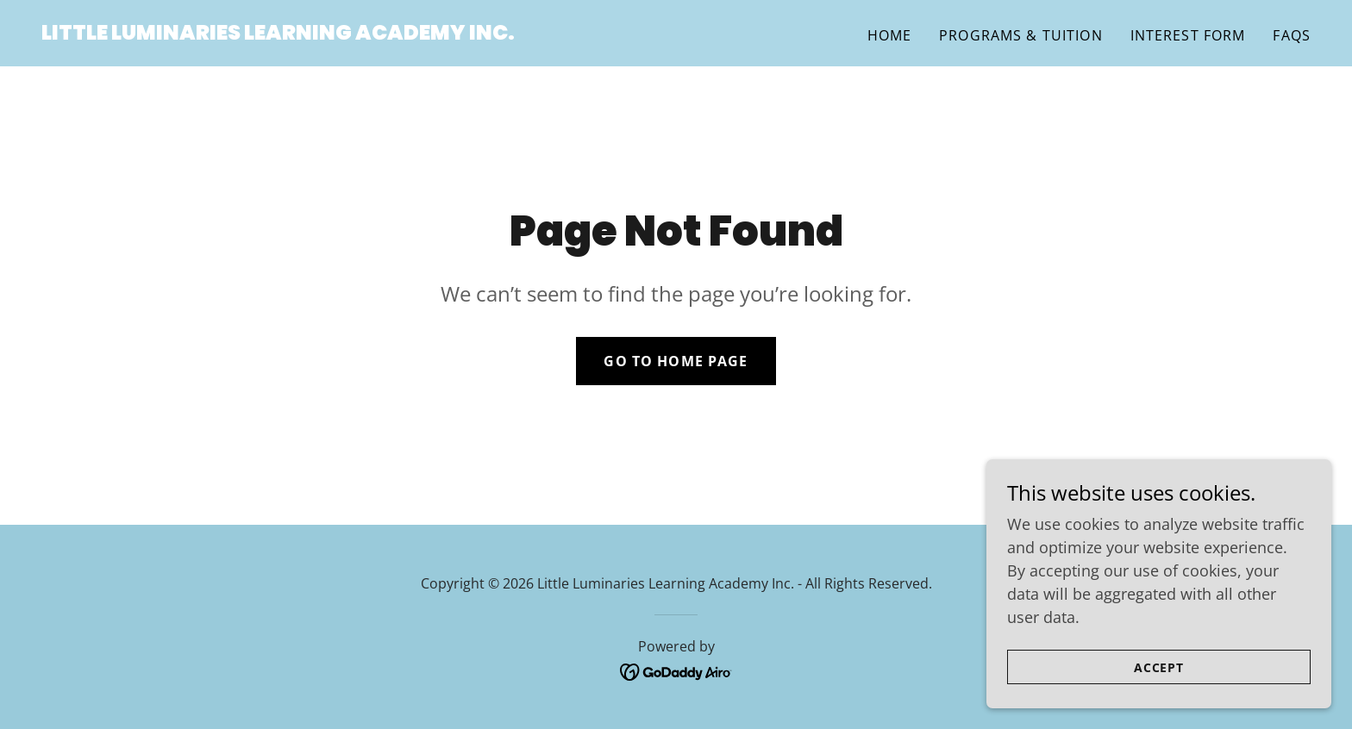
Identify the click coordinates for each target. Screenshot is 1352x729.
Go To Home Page (676, 361)
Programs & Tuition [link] (1020, 35)
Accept (1159, 690)
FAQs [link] (1292, 35)
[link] (278, 33)
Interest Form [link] (1188, 35)
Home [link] (889, 35)
